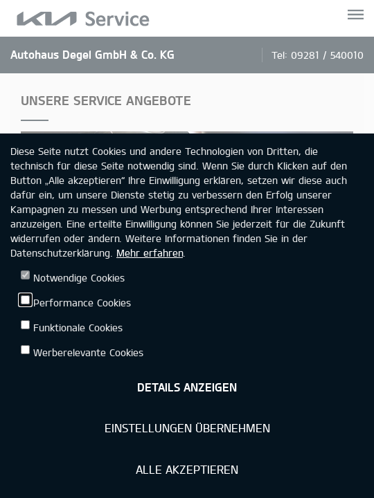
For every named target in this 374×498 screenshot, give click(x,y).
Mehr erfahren (149, 253)
